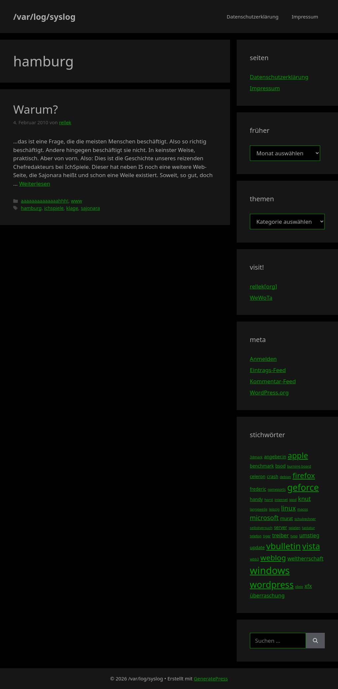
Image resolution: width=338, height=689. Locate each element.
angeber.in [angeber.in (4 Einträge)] (275, 456)
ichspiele (54, 208)
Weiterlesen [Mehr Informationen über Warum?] (34, 183)
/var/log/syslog (44, 16)
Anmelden (263, 359)
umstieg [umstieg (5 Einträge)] (309, 535)
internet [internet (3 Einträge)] (281, 499)
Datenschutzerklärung (253, 16)
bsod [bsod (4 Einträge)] (280, 466)
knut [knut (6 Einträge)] (304, 499)
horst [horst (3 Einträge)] (268, 499)
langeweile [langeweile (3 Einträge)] (259, 509)
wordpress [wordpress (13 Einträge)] (272, 584)
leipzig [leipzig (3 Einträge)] (274, 509)
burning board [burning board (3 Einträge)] (299, 466)
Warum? (35, 109)
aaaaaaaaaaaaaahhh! (44, 201)
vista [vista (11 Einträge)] (311, 546)
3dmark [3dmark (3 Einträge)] (256, 457)
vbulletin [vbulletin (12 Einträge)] (283, 546)
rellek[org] (263, 286)
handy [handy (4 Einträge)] (256, 499)
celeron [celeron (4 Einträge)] (257, 476)
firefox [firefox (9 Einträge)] (303, 475)
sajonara (90, 208)
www (76, 201)
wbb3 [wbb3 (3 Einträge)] (254, 559)
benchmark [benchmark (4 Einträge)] (262, 466)
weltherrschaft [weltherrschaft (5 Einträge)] (305, 558)
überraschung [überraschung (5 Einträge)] (267, 595)
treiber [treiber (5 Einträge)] (280, 535)
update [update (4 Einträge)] (257, 547)
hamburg (31, 208)
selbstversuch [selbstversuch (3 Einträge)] (261, 527)
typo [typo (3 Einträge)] (294, 536)
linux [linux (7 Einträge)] (288, 508)
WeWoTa (261, 297)
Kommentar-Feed (273, 381)
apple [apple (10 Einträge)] (297, 455)
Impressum (305, 16)
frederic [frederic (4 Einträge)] (258, 489)
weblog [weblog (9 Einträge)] (273, 558)
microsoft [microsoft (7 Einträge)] (264, 517)
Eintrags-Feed (268, 370)
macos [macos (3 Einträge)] (302, 509)
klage (72, 208)
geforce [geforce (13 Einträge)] (303, 487)
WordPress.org (269, 392)
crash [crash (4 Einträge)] (272, 476)
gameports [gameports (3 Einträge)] (277, 489)
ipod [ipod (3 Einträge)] (292, 499)
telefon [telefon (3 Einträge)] (255, 536)
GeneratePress (211, 678)
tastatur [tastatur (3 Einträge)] (308, 527)
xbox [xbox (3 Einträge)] (299, 586)
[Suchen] (315, 641)
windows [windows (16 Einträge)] (270, 570)
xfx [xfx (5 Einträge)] (308, 586)
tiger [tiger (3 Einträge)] (267, 536)
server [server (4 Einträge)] (280, 527)
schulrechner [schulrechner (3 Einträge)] (305, 519)
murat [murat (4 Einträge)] (286, 518)
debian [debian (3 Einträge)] (285, 477)
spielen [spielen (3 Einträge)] (294, 527)
